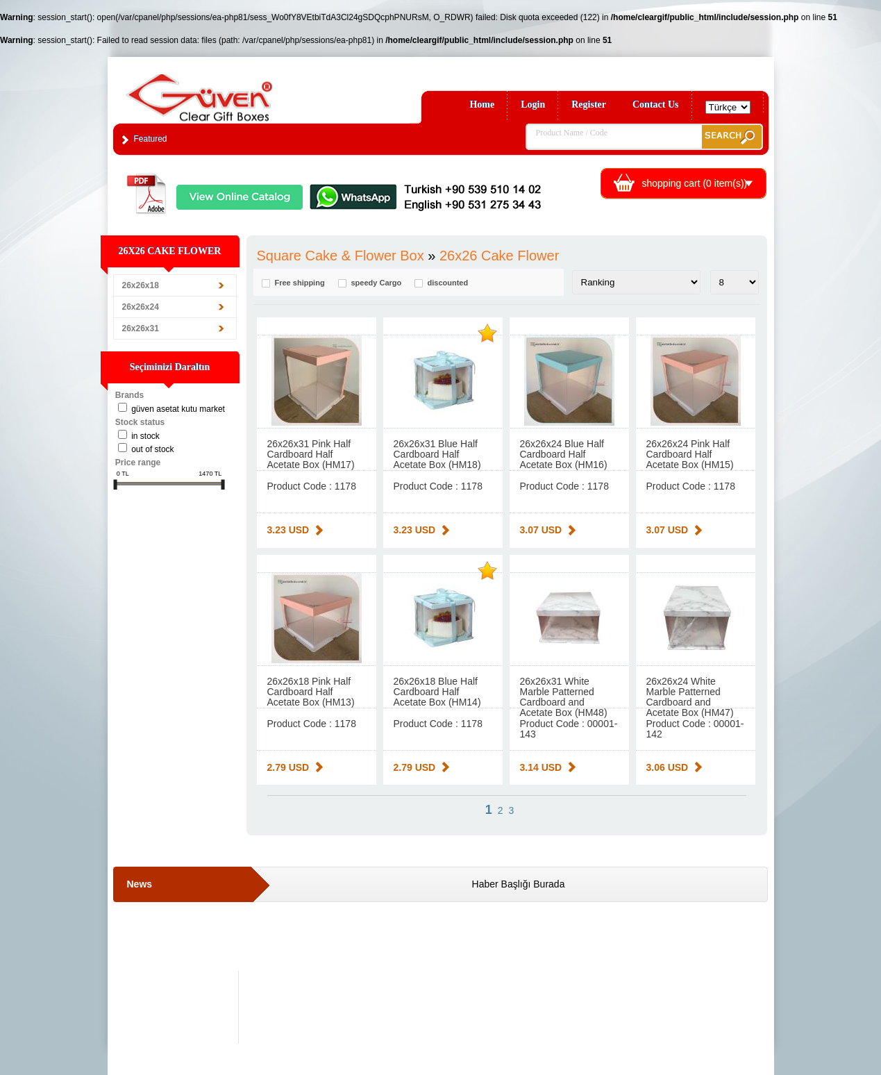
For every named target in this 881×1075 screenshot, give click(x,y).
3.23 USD (288, 529)
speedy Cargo (376, 283)
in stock (145, 436)
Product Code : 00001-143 (569, 729)
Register (588, 104)
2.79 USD (288, 767)
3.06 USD (667, 767)
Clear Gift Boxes (229, 91)
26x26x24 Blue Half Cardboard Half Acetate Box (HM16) (563, 454)
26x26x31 (140, 328)
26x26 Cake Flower (499, 255)
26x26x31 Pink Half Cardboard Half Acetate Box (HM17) (311, 454)
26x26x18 (140, 285)
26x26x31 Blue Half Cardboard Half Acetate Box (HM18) (437, 454)
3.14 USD (541, 767)
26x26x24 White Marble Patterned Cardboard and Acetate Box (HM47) (690, 697)
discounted (448, 283)
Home (481, 104)
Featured (150, 139)
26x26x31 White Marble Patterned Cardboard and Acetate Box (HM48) (563, 697)
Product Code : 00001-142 (695, 729)
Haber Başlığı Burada (518, 884)
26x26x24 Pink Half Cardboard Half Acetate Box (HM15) (690, 454)
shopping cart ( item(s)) (695, 183)
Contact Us (655, 104)
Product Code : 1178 (311, 486)
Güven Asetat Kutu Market (178, 409)
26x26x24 (140, 307)
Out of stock (152, 449)
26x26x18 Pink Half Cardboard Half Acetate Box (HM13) (311, 692)
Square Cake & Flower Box (340, 255)
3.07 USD (541, 529)
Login (533, 104)
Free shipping (300, 283)
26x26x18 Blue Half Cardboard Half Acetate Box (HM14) (437, 692)
